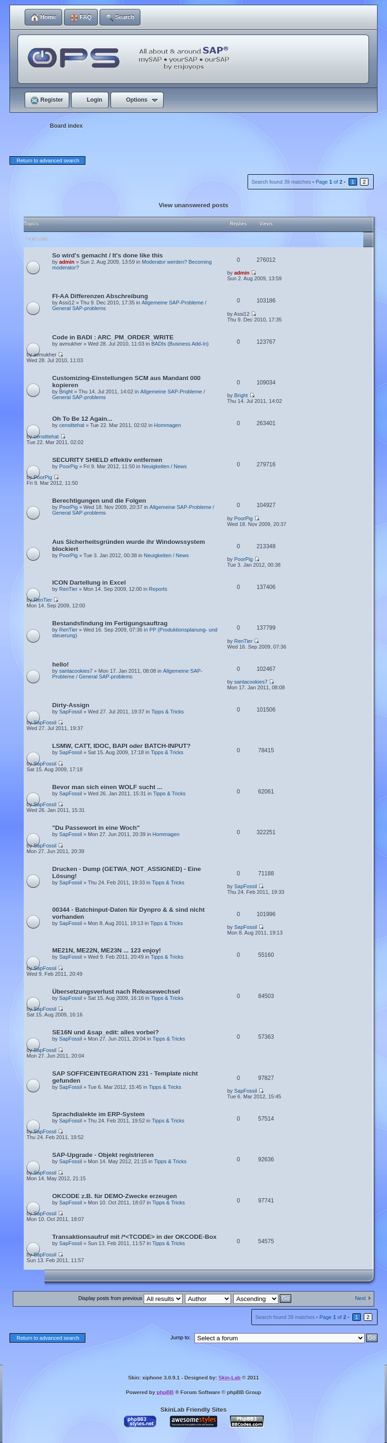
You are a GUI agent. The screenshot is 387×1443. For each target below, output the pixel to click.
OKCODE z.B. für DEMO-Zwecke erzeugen (114, 1196)
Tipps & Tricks (167, 711)
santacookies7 (75, 671)
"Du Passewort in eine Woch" (95, 827)
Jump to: (181, 1337)
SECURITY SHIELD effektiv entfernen (107, 459)
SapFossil (70, 711)
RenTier (68, 589)
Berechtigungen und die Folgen (99, 500)
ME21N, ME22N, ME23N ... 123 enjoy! (106, 950)
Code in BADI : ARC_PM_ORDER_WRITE (113, 337)
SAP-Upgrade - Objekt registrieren (103, 1154)
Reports (158, 589)
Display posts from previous (130, 1298)
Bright (66, 391)
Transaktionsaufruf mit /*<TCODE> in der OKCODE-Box (134, 1236)
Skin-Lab (229, 1378)
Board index (66, 126)
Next (360, 1298)
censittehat (71, 425)
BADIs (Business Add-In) (180, 344)
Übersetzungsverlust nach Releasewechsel (116, 991)
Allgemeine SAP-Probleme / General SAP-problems (127, 673)
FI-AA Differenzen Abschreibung (100, 296)
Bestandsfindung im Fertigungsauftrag (109, 623)
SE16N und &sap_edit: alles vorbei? (105, 1032)
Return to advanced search (48, 160)
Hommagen (167, 425)
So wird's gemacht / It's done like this (107, 255)
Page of (328, 182)
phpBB (165, 1392)
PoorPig (68, 466)
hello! (60, 664)
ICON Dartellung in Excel (89, 582)
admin (66, 262)
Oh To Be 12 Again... (82, 418)
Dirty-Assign (70, 705)
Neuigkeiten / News (164, 466)
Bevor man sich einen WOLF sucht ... (107, 787)
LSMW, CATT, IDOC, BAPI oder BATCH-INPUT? (121, 745)
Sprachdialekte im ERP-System (98, 1114)
